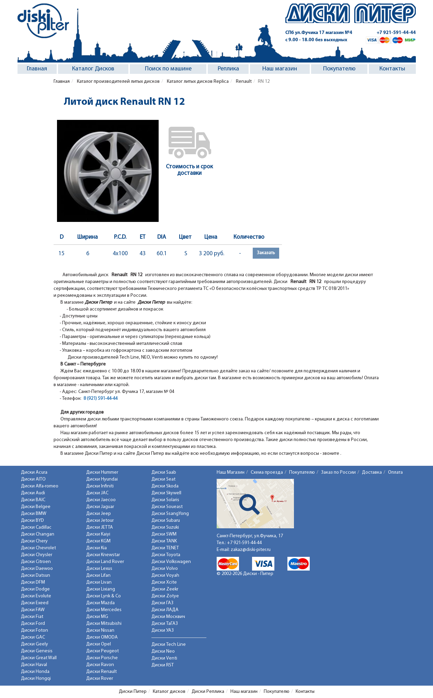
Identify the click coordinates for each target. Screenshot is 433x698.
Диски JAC (97, 493)
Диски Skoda (165, 486)
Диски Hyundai (102, 479)
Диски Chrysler (36, 555)
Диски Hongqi (36, 678)
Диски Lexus (99, 568)
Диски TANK (164, 541)
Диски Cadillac (36, 527)
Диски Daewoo (37, 568)
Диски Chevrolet (38, 548)
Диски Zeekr (164, 589)
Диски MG (97, 616)
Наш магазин (279, 69)
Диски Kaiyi (98, 534)
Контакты (392, 69)
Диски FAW (33, 609)
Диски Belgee (35, 506)
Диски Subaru (165, 520)
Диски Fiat (32, 616)
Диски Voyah (165, 575)
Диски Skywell (166, 493)
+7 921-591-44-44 (396, 32)
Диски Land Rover (105, 561)
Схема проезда (267, 472)
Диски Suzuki (165, 527)
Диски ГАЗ (162, 603)
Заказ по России (338, 472)
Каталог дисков (169, 691)
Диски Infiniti (100, 486)
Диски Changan (37, 534)
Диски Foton (34, 630)
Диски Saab (163, 472)
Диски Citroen (36, 561)
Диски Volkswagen (171, 561)
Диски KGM (98, 541)
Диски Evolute (36, 596)
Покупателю (339, 69)
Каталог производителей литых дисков (118, 81)
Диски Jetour (100, 520)
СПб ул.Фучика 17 (318, 32)
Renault (243, 81)
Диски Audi (33, 493)
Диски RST (162, 665)
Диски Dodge (35, 589)
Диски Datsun (35, 575)
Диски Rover (99, 678)
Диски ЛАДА (165, 609)
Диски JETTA (99, 527)
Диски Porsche (102, 658)
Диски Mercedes (104, 609)
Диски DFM (33, 582)
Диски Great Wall (39, 658)
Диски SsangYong (170, 513)
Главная (37, 69)
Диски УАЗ (162, 630)
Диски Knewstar (103, 555)
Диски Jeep (98, 513)
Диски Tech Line (168, 644)
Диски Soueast (167, 506)
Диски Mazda (100, 603)
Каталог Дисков (93, 69)
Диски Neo (163, 651)
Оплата (395, 472)
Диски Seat (163, 479)
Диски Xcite (164, 582)
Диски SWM (163, 534)
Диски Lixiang (100, 589)
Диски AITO (33, 479)
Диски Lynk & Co (103, 596)
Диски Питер (133, 691)
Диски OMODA (102, 637)
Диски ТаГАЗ (164, 623)
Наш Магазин (230, 472)
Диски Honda (35, 671)
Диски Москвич (168, 616)
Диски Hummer (102, 472)
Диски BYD (32, 520)
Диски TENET (165, 548)
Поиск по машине (168, 69)
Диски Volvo (164, 568)
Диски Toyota (165, 555)
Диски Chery (34, 541)
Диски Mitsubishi (104, 623)
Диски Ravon (100, 664)
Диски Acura (34, 472)
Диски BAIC (33, 500)
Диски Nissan (100, 630)
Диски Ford (33, 623)
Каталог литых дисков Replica (197, 81)
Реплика (228, 69)
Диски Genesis (37, 651)
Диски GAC (33, 637)
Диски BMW (33, 513)
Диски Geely (34, 644)
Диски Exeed (34, 603)
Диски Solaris (165, 500)
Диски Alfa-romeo (39, 486)
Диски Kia (96, 548)
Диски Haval (34, 664)
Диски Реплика (208, 691)
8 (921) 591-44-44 (100, 398)
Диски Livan (99, 582)
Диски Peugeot (102, 651)
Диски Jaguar (100, 506)
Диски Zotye (165, 596)
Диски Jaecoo (101, 500)
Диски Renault (101, 671)
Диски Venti (164, 658)
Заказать (266, 253)
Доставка (372, 472)
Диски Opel (98, 644)
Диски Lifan (98, 575)
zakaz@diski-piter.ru (251, 549)
